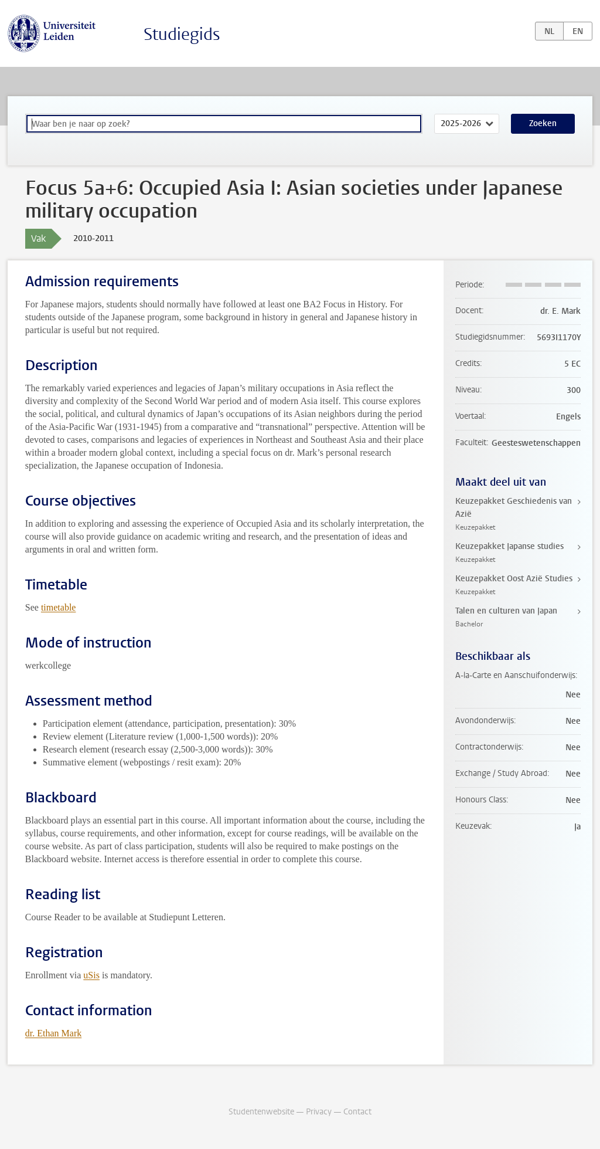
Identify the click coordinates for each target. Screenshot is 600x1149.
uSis (91, 975)
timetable (58, 607)
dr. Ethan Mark (53, 1033)
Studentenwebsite (261, 1111)
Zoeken (543, 123)
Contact (357, 1111)
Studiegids (182, 34)
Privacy (319, 1111)
